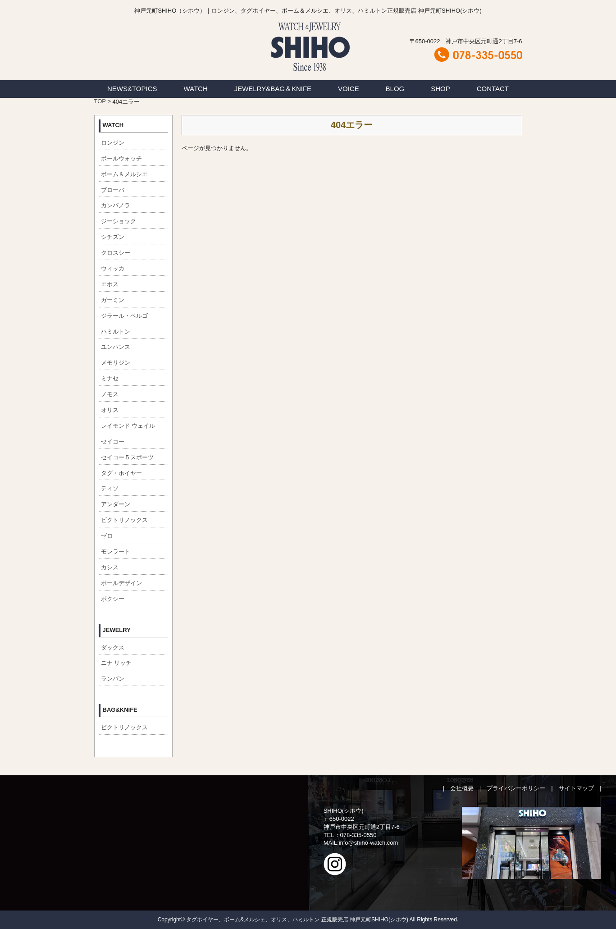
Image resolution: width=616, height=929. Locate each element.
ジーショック (118, 221)
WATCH (195, 88)
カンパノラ (115, 205)
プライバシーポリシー (516, 788)
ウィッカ (112, 268)
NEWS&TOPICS (132, 88)
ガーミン (112, 300)
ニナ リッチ (116, 662)
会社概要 (462, 788)
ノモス (110, 394)
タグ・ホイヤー (121, 473)
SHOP (440, 88)
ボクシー (112, 598)
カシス (110, 567)
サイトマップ (576, 788)
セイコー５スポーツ (127, 457)
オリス (110, 410)
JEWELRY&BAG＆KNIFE (272, 88)
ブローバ (112, 190)
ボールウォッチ (121, 158)
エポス (110, 284)
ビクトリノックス (124, 520)
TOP (100, 101)
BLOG (395, 88)
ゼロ (107, 535)
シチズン (112, 236)
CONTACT (493, 88)
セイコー (112, 441)
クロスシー (115, 252)
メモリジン (115, 362)
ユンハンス (115, 346)
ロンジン (112, 142)
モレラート (115, 551)
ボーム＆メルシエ (124, 174)
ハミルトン (115, 331)
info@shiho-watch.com (368, 842)
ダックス (112, 647)
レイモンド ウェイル (128, 425)
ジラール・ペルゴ (124, 315)
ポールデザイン (121, 583)
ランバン (112, 678)
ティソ (110, 488)
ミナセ (110, 378)
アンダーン (115, 504)
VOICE (348, 88)
